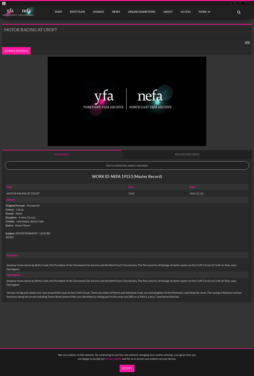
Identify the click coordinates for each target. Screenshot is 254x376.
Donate (98, 11)
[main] (127, 172)
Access (186, 11)
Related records (187, 154)
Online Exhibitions (141, 11)
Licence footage (16, 50)
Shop (58, 11)
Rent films (77, 11)
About (168, 11)
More (203, 11)
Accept (127, 368)
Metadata (62, 154)
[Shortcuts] (247, 42)
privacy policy (113, 358)
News (116, 11)
